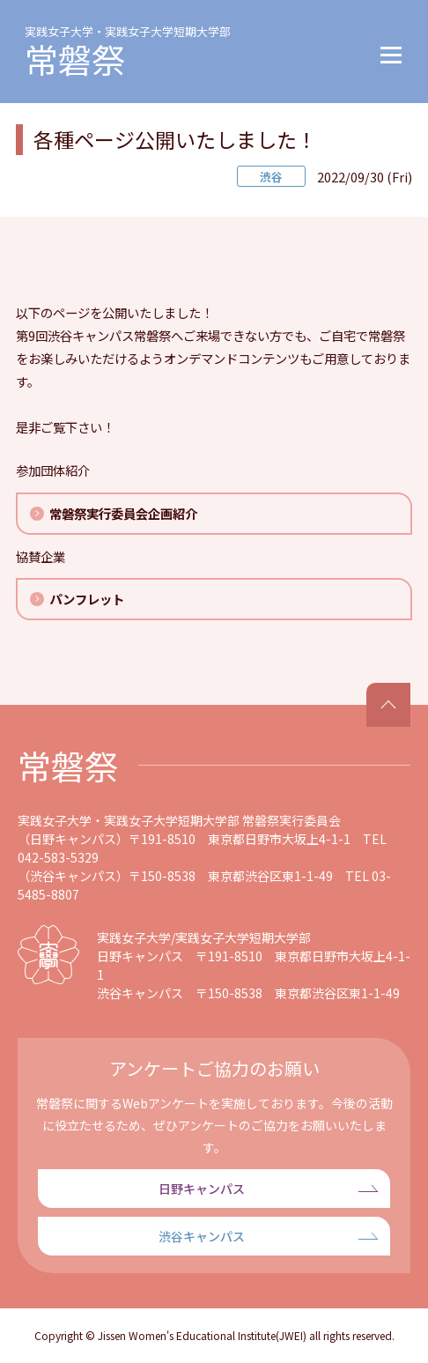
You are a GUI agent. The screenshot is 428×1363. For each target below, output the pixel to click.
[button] (391, 52)
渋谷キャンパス (202, 1236)
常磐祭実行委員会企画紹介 (123, 513)
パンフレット (86, 598)
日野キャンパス (202, 1188)
